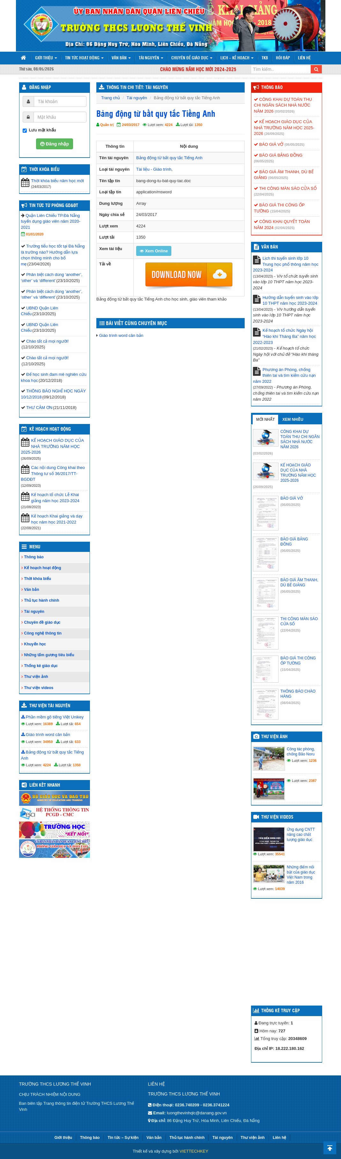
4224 (169, 125)
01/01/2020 (35, 234)
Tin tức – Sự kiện (122, 1137)
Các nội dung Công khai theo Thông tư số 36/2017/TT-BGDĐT (53, 473)
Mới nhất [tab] (265, 419)
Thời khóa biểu (37, 578)
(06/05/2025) (294, 144)
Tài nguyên (151, 58)
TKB (265, 58)
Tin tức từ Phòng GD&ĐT (53, 206)
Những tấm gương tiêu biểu (49, 655)
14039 (280, 889)
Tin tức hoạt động (84, 58)
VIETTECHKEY (194, 1151)
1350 (198, 125)
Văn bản (121, 58)
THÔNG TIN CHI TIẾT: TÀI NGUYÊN (137, 87)
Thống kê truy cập (280, 1011)
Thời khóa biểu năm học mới (57, 180)
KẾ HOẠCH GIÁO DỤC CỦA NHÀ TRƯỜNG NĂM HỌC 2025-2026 (52, 446)
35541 (280, 854)
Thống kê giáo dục (41, 666)
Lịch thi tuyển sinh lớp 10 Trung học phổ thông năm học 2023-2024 (285, 264)
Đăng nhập (40, 87)
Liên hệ (304, 58)
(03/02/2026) (284, 111)
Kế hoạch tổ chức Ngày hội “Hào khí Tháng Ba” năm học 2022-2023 (284, 336)
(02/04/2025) (284, 228)
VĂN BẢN (269, 247)
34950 (48, 742)
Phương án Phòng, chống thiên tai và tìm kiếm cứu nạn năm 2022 (284, 375)
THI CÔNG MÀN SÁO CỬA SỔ (285, 188)
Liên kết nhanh (44, 785)
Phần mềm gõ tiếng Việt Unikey (52, 717)
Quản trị (107, 125)
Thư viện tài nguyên (49, 706)
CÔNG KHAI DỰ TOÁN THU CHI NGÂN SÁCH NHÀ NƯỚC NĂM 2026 (283, 105)
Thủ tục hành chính (41, 600)
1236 (312, 760)
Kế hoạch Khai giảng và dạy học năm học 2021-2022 (57, 519)
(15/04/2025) (280, 211)
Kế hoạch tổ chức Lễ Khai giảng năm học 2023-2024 (55, 497)
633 (77, 742)
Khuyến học (35, 644)
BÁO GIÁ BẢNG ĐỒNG (278, 155)
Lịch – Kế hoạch (237, 58)
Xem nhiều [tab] (292, 419)
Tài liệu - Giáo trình (153, 169)
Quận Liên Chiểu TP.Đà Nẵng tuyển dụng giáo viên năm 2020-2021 (50, 221)
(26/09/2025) (274, 134)
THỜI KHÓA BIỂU (44, 169)
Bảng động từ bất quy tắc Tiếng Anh (169, 157)
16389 (48, 724)
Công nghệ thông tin (43, 633)
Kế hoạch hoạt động (50, 429)
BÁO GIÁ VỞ (268, 144)
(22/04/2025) (264, 194)
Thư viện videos (39, 688)
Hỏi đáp (283, 58)
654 (77, 724)
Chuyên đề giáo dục (191, 58)
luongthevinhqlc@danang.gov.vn (197, 1113)
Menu (34, 547)
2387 (312, 781)
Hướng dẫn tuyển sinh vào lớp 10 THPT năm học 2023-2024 (290, 300)
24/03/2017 (130, 125)
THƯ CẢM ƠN (39, 407)
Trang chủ (110, 97)
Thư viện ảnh (36, 676)
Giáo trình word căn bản (121, 335)
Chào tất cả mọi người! (47, 341)
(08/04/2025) (290, 703)
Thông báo (34, 557)
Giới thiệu (46, 58)
